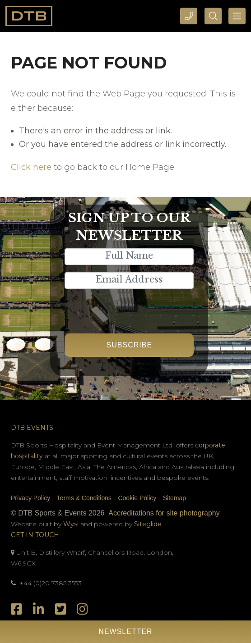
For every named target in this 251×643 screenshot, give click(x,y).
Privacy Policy (30, 498)
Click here (31, 167)
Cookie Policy (137, 498)
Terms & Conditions (84, 498)
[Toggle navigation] (237, 16)
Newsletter (125, 631)
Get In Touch (35, 535)
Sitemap (174, 498)
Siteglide (148, 524)
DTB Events (32, 428)
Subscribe (129, 345)
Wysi (71, 524)
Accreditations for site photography (163, 513)
